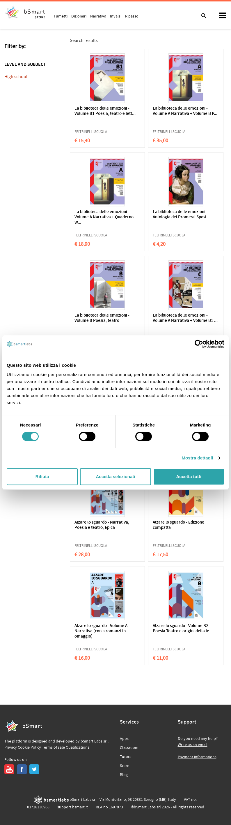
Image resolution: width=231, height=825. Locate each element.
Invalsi (115, 16)
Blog (124, 774)
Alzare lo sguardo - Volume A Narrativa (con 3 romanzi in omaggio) (100, 631)
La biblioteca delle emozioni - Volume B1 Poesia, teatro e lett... (105, 111)
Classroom (129, 747)
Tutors (125, 756)
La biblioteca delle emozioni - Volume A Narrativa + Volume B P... (185, 111)
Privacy (10, 747)
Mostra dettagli (197, 457)
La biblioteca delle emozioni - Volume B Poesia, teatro (101, 318)
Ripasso (131, 16)
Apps (124, 738)
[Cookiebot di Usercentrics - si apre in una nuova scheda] (198, 344)
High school (15, 77)
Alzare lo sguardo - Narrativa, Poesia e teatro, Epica (101, 525)
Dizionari (78, 16)
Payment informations (197, 757)
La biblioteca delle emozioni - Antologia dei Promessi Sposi (180, 214)
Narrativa (98, 16)
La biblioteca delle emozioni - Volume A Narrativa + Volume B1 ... (185, 318)
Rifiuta (42, 476)
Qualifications (77, 747)
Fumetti (60, 16)
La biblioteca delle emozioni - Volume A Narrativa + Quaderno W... (104, 217)
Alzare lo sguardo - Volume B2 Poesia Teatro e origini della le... (183, 628)
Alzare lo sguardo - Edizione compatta (178, 525)
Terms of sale (53, 747)
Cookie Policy (29, 747)
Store (124, 765)
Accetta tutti (188, 476)
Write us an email (192, 744)
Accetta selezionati (115, 476)
